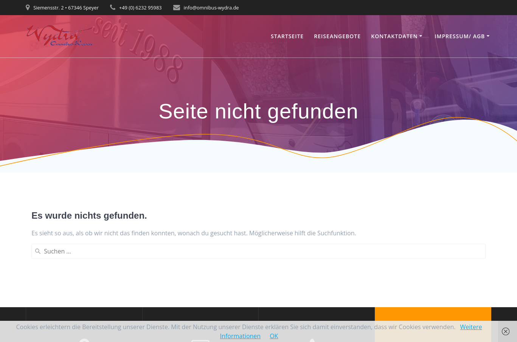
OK (274, 336)
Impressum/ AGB (460, 36)
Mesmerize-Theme (433, 302)
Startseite (287, 36)
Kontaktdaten (394, 36)
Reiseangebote (337, 36)
